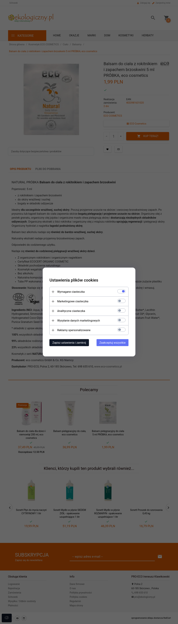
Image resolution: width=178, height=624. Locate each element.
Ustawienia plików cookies (74, 280)
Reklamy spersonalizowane (73, 330)
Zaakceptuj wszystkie (112, 342)
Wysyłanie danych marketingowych (78, 320)
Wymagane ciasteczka (71, 291)
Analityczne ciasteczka (71, 311)
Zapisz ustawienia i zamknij (69, 342)
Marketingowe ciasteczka (72, 301)
